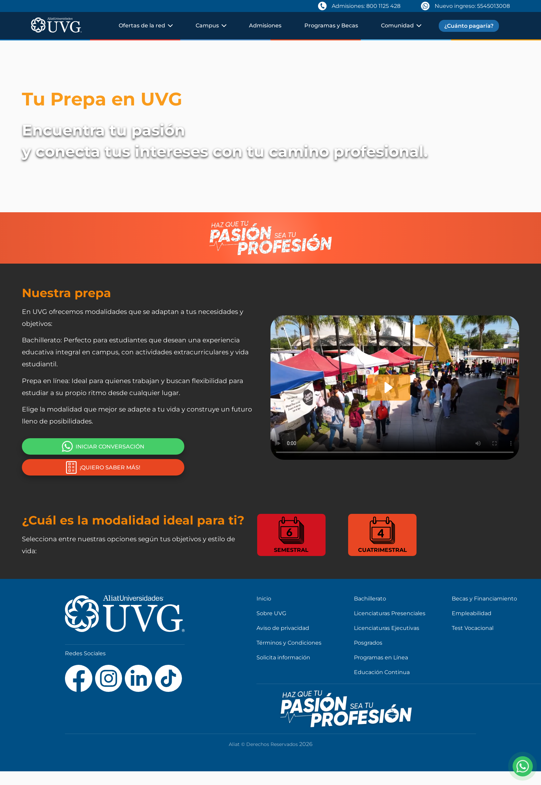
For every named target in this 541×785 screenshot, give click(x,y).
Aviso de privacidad (282, 628)
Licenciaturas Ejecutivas (386, 628)
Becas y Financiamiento (484, 598)
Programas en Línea (381, 657)
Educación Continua (382, 672)
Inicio (263, 598)
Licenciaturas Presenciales (389, 613)
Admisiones (265, 25)
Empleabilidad (471, 613)
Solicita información (283, 657)
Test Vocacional (472, 628)
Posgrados (368, 643)
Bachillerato (370, 598)
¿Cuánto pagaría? (468, 26)
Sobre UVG (271, 613)
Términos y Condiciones (288, 643)
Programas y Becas (331, 25)
